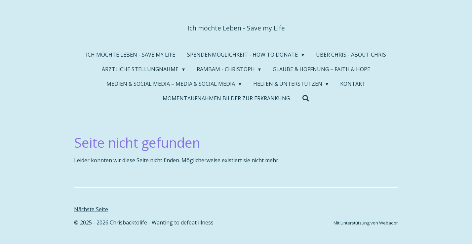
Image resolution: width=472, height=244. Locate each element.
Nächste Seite (91, 209)
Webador (388, 223)
